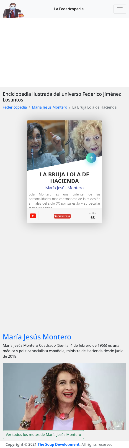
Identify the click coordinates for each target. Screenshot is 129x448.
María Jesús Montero (49, 107)
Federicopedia (15, 107)
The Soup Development (59, 444)
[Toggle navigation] (120, 9)
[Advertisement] (64, 52)
